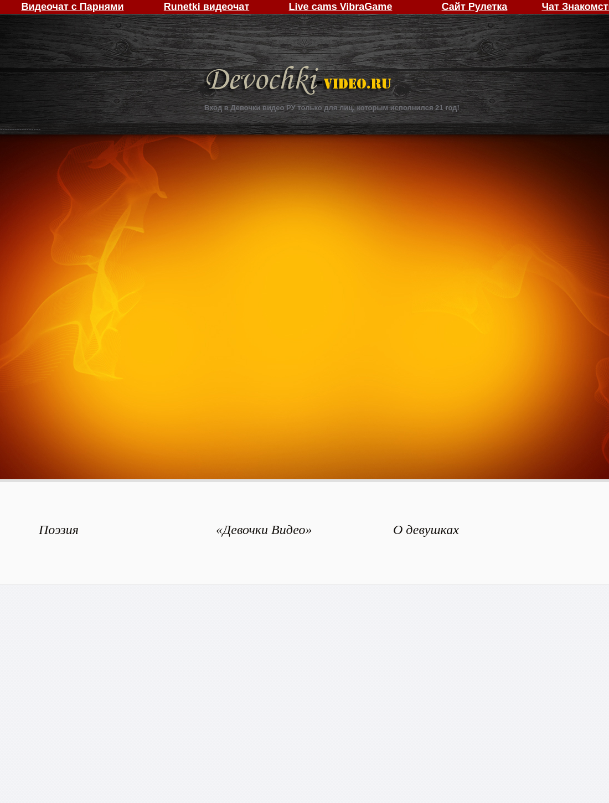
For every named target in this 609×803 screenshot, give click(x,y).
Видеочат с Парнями (72, 6)
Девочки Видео (300, 81)
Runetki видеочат (206, 6)
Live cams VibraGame (341, 6)
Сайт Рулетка (475, 6)
